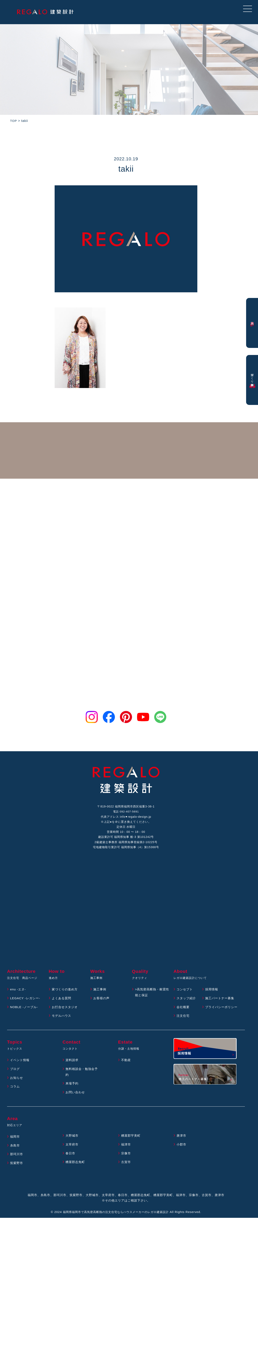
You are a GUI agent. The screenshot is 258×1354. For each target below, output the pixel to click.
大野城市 (72, 1142)
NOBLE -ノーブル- (24, 1013)
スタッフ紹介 (187, 1004)
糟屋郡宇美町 (131, 1142)
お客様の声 (101, 1004)
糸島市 (15, 1151)
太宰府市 (72, 1150)
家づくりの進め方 (65, 995)
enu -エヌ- (18, 995)
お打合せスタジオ (65, 1013)
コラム (15, 1093)
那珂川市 (17, 1160)
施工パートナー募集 (220, 1004)
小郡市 (182, 1150)
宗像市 (126, 1159)
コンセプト (185, 995)
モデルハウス (62, 1022)
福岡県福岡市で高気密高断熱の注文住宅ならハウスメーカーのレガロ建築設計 (115, 1218)
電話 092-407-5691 (125, 812)
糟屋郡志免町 (76, 1168)
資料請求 (72, 1066)
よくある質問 (62, 1004)
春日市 (71, 1159)
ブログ (15, 1075)
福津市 (126, 1150)
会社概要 (183, 1013)
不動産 (126, 1066)
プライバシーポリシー (222, 1013)
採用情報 (212, 995)
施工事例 (100, 995)
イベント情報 (20, 1066)
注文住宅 (183, 1022)
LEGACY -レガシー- (26, 1004)
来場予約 (72, 1090)
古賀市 (126, 1168)
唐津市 (182, 1142)
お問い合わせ (76, 1098)
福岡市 (15, 1142)
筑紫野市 (17, 1169)
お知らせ (17, 1084)
